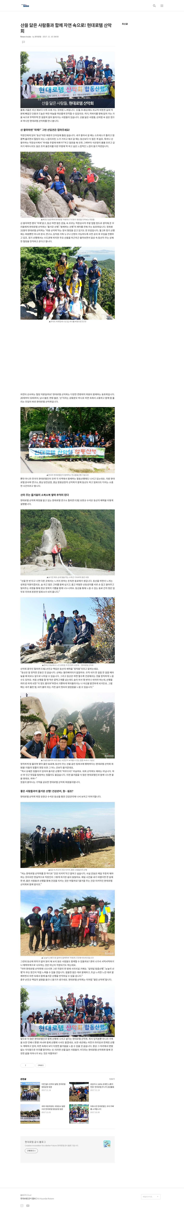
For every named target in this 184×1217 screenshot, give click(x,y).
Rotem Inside (25, 36)
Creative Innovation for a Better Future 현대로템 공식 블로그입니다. (52, 1145)
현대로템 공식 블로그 (35, 1141)
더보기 (112, 1078)
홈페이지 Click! (25, 1195)
